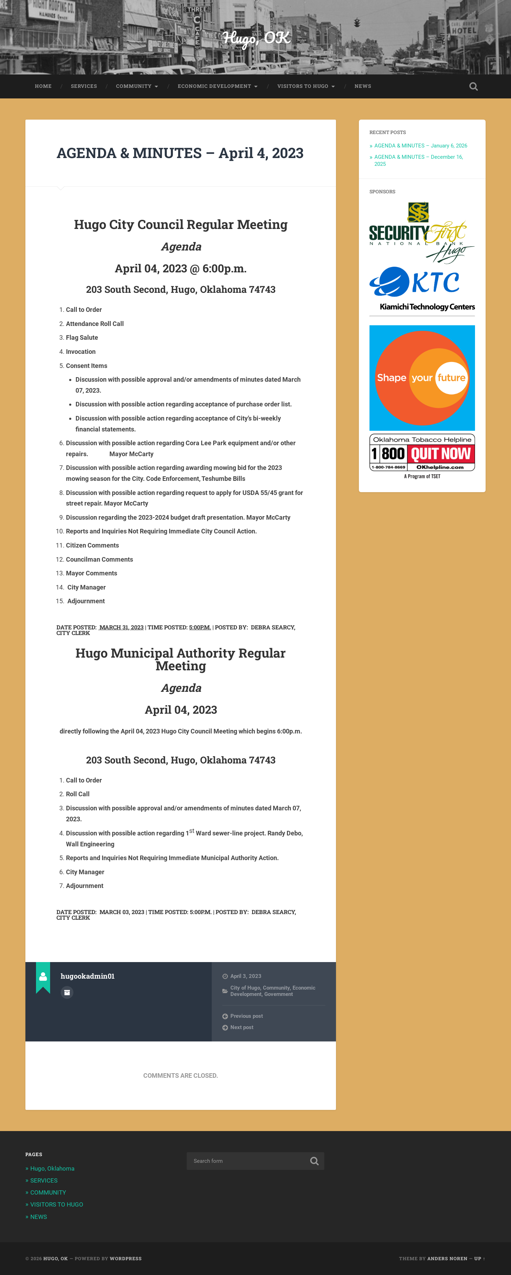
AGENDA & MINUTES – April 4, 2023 (179, 152)
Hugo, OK (256, 37)
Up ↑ (479, 1258)
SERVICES (84, 86)
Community (276, 988)
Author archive (67, 992)
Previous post (246, 1016)
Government (278, 994)
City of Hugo (245, 988)
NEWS (363, 86)
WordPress (126, 1258)
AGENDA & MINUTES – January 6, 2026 (420, 146)
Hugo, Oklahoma (52, 1168)
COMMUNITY (134, 86)
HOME (43, 86)
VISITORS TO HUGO (303, 86)
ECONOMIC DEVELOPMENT (214, 86)
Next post (241, 1027)
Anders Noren (447, 1258)
